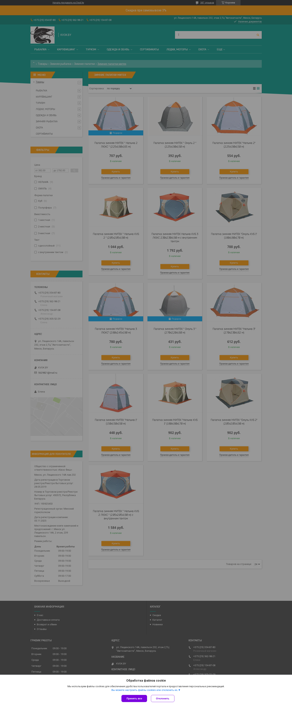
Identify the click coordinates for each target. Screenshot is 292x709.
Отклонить (162, 698)
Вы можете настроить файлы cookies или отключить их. (144, 690)
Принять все (134, 698)
